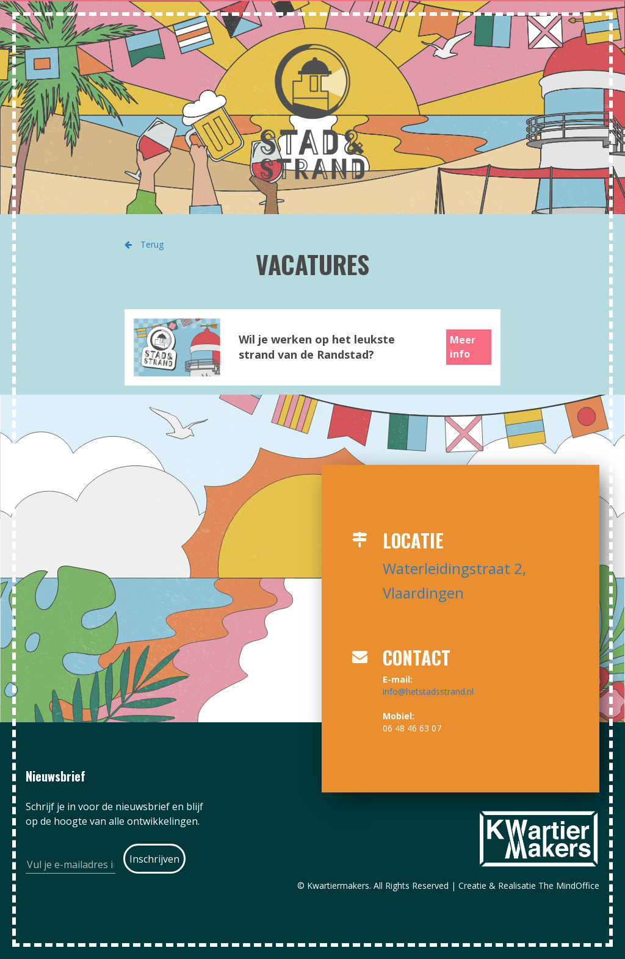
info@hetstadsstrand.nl (428, 691)
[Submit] (154, 859)
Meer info (462, 347)
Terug (144, 244)
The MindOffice (568, 885)
